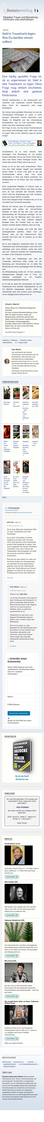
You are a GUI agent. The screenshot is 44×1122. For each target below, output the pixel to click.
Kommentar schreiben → (12, 510)
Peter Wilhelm (16, 349)
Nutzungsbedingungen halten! (24, 512)
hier (34, 361)
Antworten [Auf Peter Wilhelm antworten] (13, 646)
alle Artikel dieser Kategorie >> (15, 332)
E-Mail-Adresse (13, 708)
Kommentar (13, 674)
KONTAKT (30, 1066)
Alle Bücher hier (22, 783)
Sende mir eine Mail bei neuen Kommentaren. (19, 725)
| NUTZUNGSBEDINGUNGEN (27, 1068)
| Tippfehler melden (25, 340)
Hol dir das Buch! (22, 780)
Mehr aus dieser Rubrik (14, 1047)
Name (11, 700)
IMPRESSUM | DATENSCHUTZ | (14, 1066)
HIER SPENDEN (22, 811)
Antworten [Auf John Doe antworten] (10, 578)
